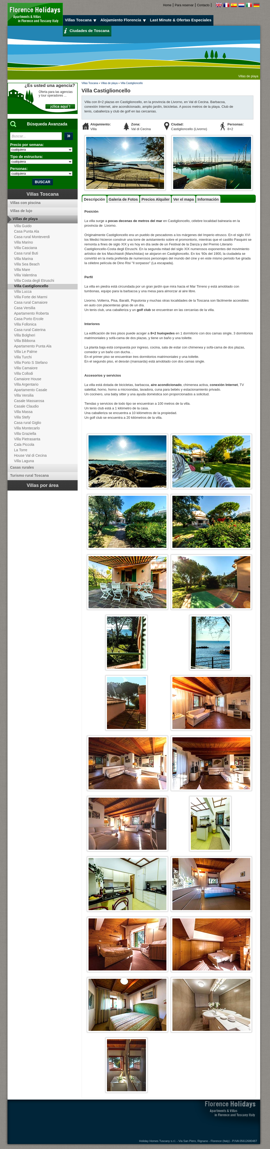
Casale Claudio (26, 406)
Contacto (203, 5)
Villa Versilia (23, 395)
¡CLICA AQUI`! (60, 106)
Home (167, 5)
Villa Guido (22, 226)
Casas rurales (22, 467)
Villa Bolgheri (24, 335)
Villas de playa (109, 83)
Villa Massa (23, 412)
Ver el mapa (183, 199)
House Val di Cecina (30, 455)
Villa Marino (23, 242)
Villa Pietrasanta (27, 439)
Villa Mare (22, 270)
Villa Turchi (23, 357)
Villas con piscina (25, 203)
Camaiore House (27, 379)
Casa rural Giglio (27, 423)
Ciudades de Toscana (86, 30)
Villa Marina (23, 259)
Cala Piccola (24, 444)
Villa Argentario (26, 384)
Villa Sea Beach (27, 264)
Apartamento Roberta (31, 313)
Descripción (94, 199)
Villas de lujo (21, 211)
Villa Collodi (23, 373)
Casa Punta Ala (26, 231)
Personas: (19, 169)
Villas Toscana (81, 20)
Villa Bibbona (24, 341)
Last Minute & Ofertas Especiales (181, 20)
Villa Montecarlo (27, 428)
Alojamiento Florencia (123, 20)
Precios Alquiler (155, 199)
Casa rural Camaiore (31, 302)
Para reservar (184, 5)
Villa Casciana (25, 248)
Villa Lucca (22, 291)
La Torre (20, 450)
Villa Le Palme (25, 352)
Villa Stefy (22, 417)
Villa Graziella (25, 433)
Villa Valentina (25, 275)
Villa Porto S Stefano (31, 362)
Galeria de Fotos (123, 199)
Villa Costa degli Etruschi (34, 280)
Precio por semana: (27, 145)
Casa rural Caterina (29, 330)
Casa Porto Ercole (29, 319)
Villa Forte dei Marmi (30, 297)
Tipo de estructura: (26, 157)
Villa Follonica (25, 324)
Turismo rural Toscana (29, 475)
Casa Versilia (24, 308)
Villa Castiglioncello (131, 83)
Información (208, 199)
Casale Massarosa (29, 401)
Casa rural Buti (26, 253)
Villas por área (43, 485)
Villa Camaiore (26, 368)
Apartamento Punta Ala (32, 346)
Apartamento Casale (30, 390)
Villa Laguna (24, 461)
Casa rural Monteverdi (32, 237)
